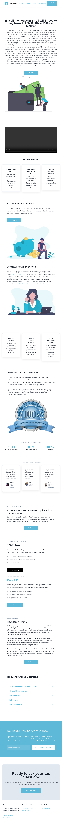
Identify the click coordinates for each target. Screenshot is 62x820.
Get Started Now (31, 790)
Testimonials (42, 3)
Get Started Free (52, 3)
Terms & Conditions (27, 808)
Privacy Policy (26, 811)
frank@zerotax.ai (8, 815)
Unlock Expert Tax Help (44, 747)
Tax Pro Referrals (46, 808)
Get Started (31, 72)
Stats (35, 3)
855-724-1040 (17, 274)
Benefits (28, 3)
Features (21, 3)
